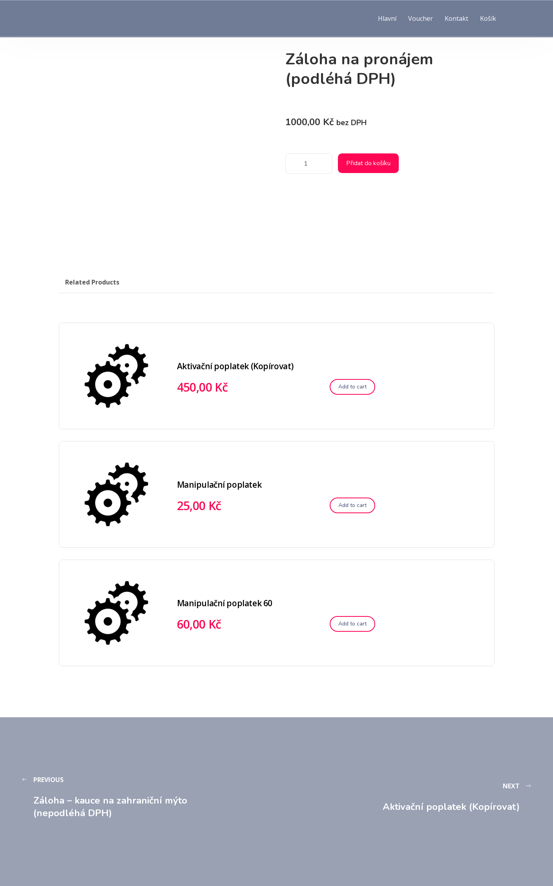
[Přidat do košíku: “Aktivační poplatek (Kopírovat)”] (352, 387)
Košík (488, 18)
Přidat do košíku (368, 163)
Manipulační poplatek (219, 484)
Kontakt (456, 18)
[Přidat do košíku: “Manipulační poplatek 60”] (352, 624)
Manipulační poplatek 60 (224, 603)
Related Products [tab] (92, 282)
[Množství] (308, 163)
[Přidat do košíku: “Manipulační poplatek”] (352, 505)
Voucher (420, 18)
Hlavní (387, 18)
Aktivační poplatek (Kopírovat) (235, 366)
